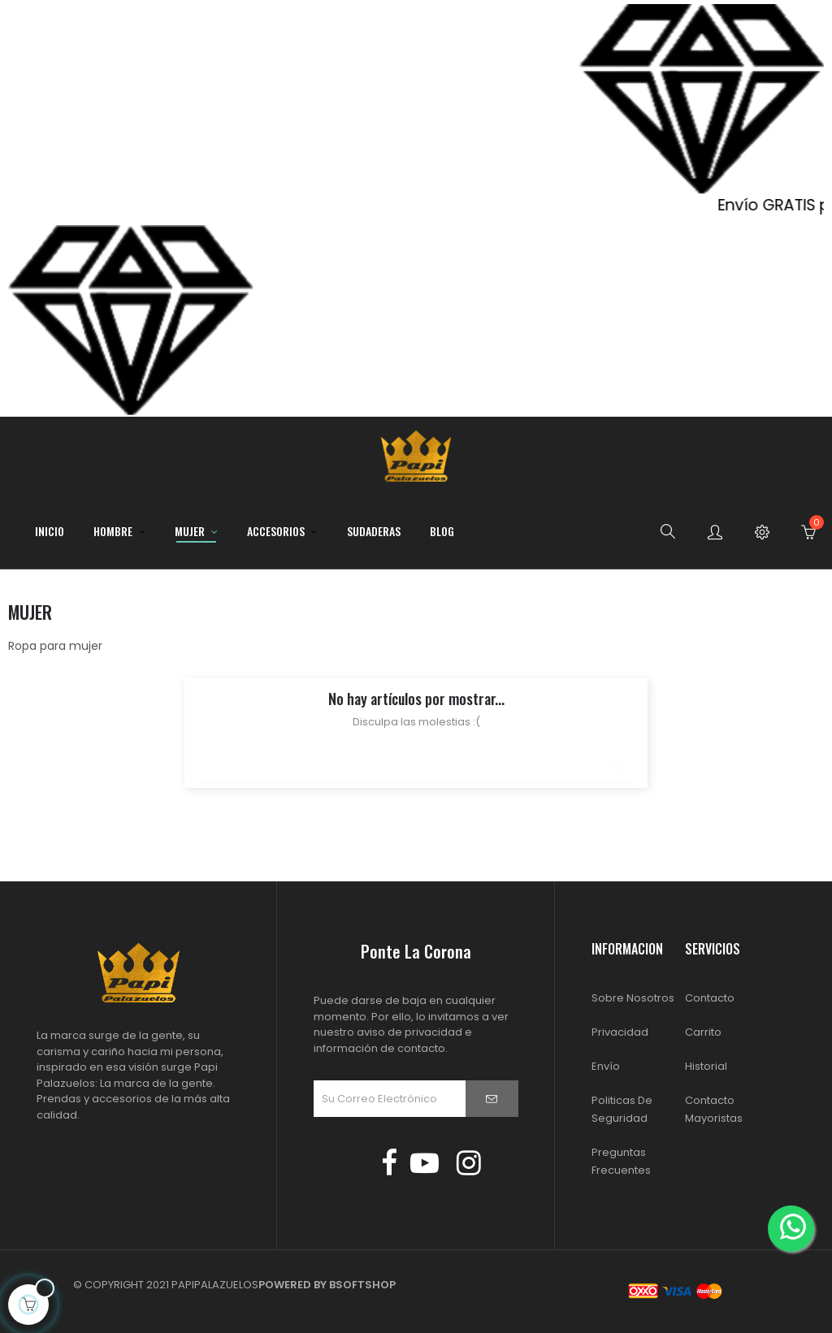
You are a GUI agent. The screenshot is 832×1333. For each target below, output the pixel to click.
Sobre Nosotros (633, 998)
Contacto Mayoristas (714, 1109)
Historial (706, 1066)
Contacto (709, 998)
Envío (606, 1066)
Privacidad (620, 1032)
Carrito (703, 1032)
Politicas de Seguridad (622, 1109)
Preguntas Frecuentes (621, 1161)
